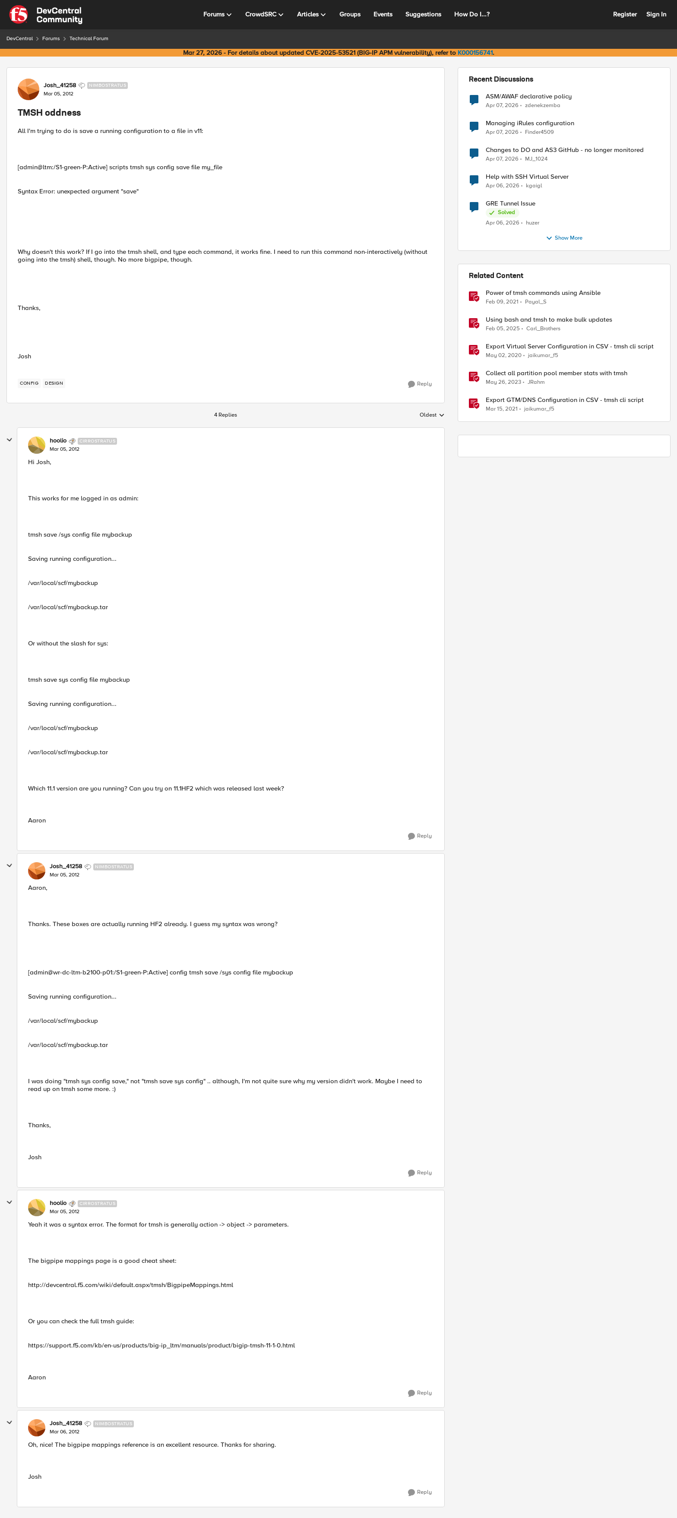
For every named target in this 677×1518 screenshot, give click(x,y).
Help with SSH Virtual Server (527, 176)
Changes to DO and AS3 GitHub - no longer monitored (565, 150)
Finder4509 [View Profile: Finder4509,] (539, 132)
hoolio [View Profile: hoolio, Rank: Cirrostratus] (58, 440)
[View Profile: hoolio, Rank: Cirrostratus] (36, 445)
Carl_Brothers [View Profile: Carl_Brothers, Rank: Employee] (543, 329)
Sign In (656, 14)
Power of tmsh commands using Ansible (543, 293)
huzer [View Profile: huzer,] (532, 223)
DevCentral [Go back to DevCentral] (19, 38)
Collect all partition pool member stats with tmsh (556, 373)
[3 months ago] (502, 105)
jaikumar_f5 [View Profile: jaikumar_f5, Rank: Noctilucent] (543, 355)
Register (625, 14)
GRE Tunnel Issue (510, 203)
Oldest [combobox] (432, 415)
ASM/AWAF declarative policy (529, 96)
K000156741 (475, 53)
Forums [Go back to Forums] (51, 38)
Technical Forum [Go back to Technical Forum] (89, 38)
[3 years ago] (503, 382)
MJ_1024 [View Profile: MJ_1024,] (536, 159)
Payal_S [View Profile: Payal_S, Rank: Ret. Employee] (536, 302)
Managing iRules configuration (530, 123)
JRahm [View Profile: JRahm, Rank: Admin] (536, 382)
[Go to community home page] (45, 14)
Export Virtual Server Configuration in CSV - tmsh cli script (570, 346)
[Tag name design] (54, 383)
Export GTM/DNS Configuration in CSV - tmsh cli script (565, 400)
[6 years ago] (504, 355)
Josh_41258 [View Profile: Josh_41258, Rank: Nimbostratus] (60, 85)
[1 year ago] (503, 329)
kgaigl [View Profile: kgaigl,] (534, 186)
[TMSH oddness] (64, 449)
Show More (564, 238)
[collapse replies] (9, 440)
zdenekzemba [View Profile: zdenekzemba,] (542, 105)
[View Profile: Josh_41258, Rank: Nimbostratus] (28, 89)
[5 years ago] (502, 302)
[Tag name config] (29, 383)
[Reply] (419, 384)
